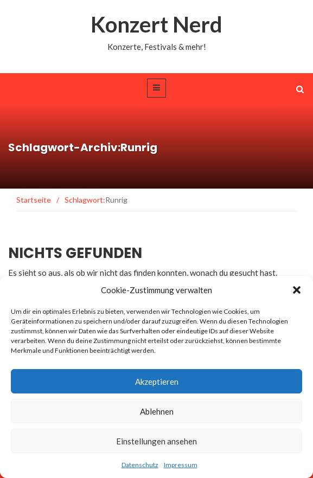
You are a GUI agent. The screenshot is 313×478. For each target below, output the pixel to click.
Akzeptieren (156, 381)
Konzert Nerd (156, 24)
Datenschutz (140, 465)
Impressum (180, 465)
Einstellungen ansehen (156, 441)
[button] (296, 290)
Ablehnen (157, 411)
